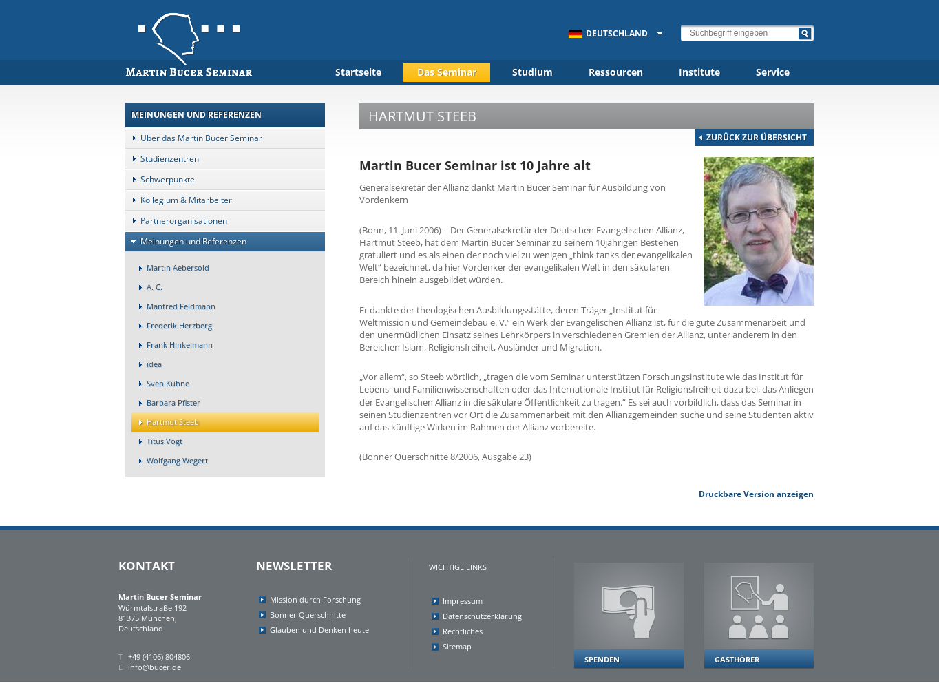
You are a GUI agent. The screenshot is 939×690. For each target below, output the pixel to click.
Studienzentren (162, 158)
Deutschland (608, 33)
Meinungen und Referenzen (185, 241)
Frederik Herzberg (171, 325)
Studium (532, 72)
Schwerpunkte (160, 179)
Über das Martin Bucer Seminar (193, 138)
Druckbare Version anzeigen (756, 494)
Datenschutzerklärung (482, 616)
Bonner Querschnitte (308, 614)
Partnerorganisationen (176, 220)
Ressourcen (616, 72)
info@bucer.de (154, 667)
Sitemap (457, 646)
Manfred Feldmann (173, 306)
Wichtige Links (458, 567)
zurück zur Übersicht (756, 137)
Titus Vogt (156, 441)
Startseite (358, 72)
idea (146, 364)
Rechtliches (463, 631)
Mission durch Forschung (315, 599)
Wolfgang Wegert (169, 460)
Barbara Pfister (165, 402)
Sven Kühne (160, 383)
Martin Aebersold (170, 267)
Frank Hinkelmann (172, 344)
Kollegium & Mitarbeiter (178, 200)
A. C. (146, 286)
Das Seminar (446, 72)
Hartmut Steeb (165, 421)
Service (773, 72)
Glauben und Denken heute (319, 630)
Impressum (463, 601)
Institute (699, 72)
